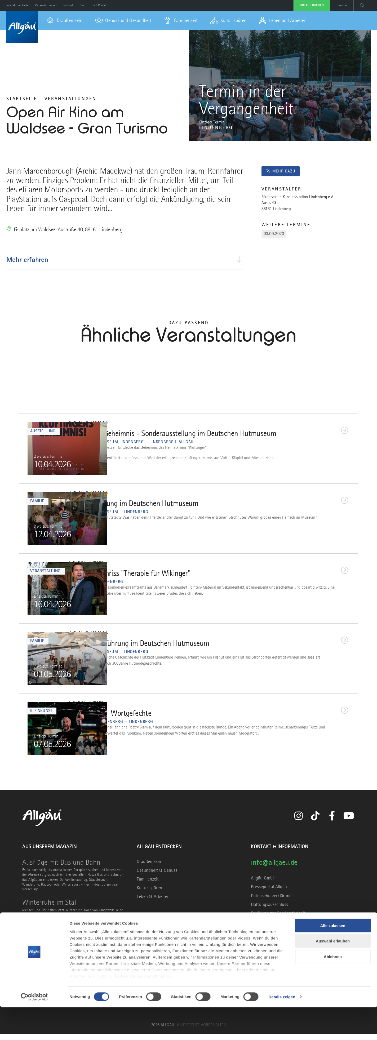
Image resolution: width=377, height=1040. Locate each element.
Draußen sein (149, 867)
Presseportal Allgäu (269, 892)
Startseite (21, 98)
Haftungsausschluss (269, 910)
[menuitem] (64, 20)
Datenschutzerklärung (271, 901)
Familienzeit (148, 884)
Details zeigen (281, 1029)
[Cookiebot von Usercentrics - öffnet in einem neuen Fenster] (34, 1030)
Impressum (261, 928)
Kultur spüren (149, 893)
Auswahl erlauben (333, 973)
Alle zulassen (332, 958)
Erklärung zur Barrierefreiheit (278, 919)
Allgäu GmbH (263, 884)
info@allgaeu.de (274, 868)
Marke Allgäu (149, 938)
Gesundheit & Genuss (157, 876)
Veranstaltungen (71, 98)
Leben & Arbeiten (153, 902)
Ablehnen (333, 989)
